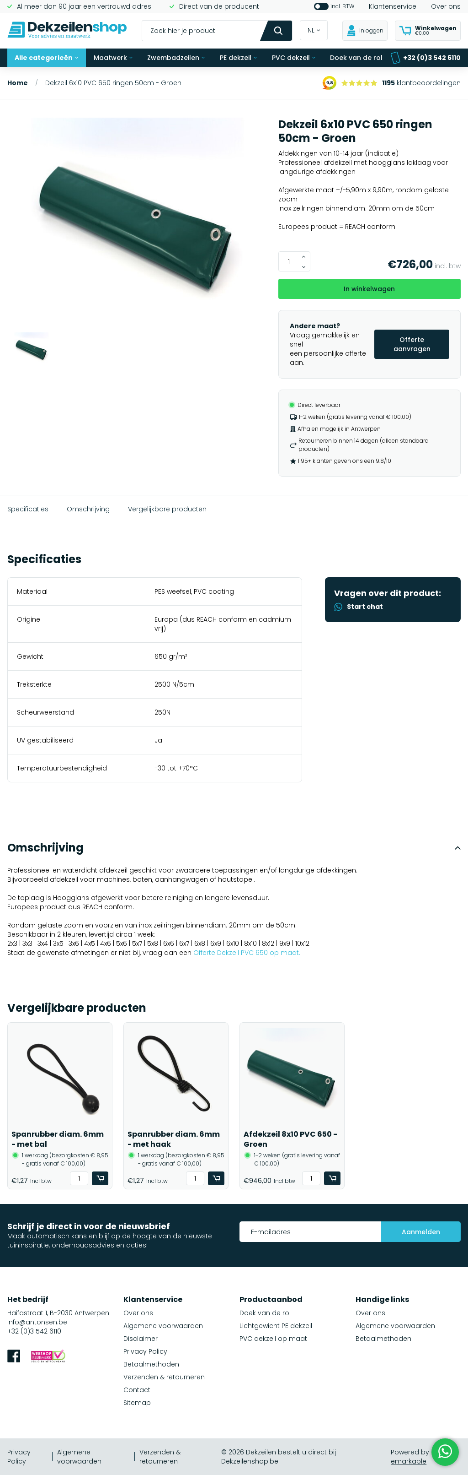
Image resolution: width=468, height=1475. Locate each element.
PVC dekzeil (293, 57)
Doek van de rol (356, 57)
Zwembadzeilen (176, 57)
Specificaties (27, 509)
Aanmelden (421, 1231)
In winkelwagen (369, 288)
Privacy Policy (145, 1351)
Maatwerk (113, 57)
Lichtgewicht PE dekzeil (275, 1325)
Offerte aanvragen (412, 344)
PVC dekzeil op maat (273, 1338)
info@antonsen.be (37, 1322)
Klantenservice (392, 6)
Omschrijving (88, 509)
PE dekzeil (238, 57)
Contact (136, 1389)
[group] (137, 225)
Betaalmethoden (151, 1364)
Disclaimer (140, 1338)
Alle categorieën (47, 57)
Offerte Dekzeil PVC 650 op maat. (246, 952)
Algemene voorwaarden (163, 1325)
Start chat (358, 606)
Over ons (446, 6)
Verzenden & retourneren (164, 1377)
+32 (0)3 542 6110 (425, 58)
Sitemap (137, 1402)
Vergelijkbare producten (167, 509)
